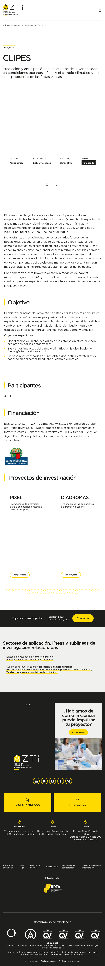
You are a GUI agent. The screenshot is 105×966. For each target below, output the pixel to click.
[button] (6, 590)
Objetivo (53, 185)
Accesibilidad (51, 866)
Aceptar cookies (31, 961)
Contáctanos (78, 732)
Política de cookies (35, 866)
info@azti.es (77, 805)
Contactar (83, 618)
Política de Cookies (74, 954)
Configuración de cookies (69, 961)
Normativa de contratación (68, 866)
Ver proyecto (19, 575)
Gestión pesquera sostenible (22, 669)
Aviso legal (22, 866)
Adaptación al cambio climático (54, 666)
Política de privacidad (8, 866)
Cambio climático (43, 656)
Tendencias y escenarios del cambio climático (32, 672)
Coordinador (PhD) (59, 618)
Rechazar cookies (48, 961)
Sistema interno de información (91, 866)
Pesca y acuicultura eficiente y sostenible (29, 659)
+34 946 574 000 (28, 805)
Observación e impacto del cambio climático (65, 669)
